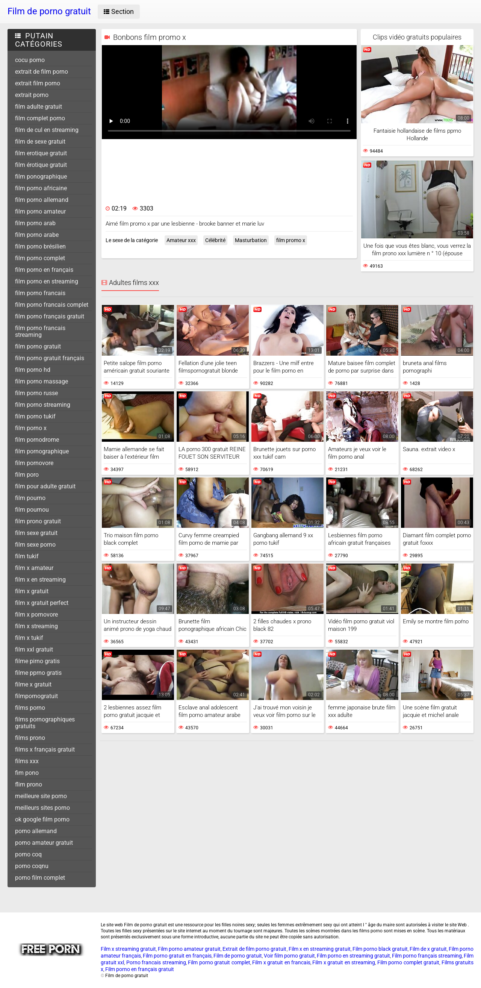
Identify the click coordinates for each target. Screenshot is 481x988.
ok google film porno (42, 819)
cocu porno (30, 60)
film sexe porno (35, 544)
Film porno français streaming (427, 956)
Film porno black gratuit (380, 949)
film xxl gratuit (34, 649)
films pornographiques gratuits (45, 723)
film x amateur (34, 567)
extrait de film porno (41, 71)
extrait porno (31, 94)
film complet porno (40, 118)
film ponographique (41, 176)
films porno (30, 707)
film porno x (31, 428)
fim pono (27, 772)
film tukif (27, 556)
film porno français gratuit (49, 316)
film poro (27, 474)
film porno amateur (40, 211)
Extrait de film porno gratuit (254, 949)
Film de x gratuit (428, 949)
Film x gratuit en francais (281, 962)
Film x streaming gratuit (128, 949)
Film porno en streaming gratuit (353, 956)
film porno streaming (42, 404)
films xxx (27, 761)
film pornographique (42, 451)
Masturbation (251, 240)
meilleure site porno (41, 796)
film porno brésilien (40, 246)
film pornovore (34, 463)
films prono (30, 737)
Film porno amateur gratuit (189, 949)
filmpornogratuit (36, 696)
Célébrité (215, 240)
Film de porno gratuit (237, 956)
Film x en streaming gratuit (320, 949)
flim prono (28, 784)
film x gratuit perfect (41, 602)
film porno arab (35, 223)
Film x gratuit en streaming (343, 962)
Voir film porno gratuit (289, 956)
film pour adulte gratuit (45, 486)
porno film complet (40, 877)
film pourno (30, 498)
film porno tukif (35, 416)
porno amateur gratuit (44, 842)
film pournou (32, 509)
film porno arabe (37, 234)
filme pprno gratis (38, 672)
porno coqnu (31, 866)
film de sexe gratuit (40, 141)
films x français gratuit (45, 749)
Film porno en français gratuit (139, 969)
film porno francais (40, 293)
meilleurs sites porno (42, 807)
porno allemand (36, 831)
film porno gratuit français (49, 358)
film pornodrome (37, 439)
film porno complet (40, 258)
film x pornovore (36, 614)
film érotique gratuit (41, 164)
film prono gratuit (38, 521)
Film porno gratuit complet (219, 962)
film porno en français (44, 269)
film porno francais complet (51, 304)
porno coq (28, 854)
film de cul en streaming (47, 129)
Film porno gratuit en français (177, 956)
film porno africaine (41, 188)
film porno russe (36, 393)
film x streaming (36, 626)
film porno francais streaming (40, 331)
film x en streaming (40, 579)
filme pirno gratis (37, 661)
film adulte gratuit (38, 106)
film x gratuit (31, 591)
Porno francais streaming (156, 962)
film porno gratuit (38, 346)
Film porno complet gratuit (408, 962)
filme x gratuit (33, 684)
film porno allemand (41, 199)
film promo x (290, 240)
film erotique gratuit (41, 153)
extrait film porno (37, 83)
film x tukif (29, 637)
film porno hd (32, 369)
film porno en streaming (46, 281)
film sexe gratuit (36, 532)
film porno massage (41, 381)
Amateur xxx (181, 240)
